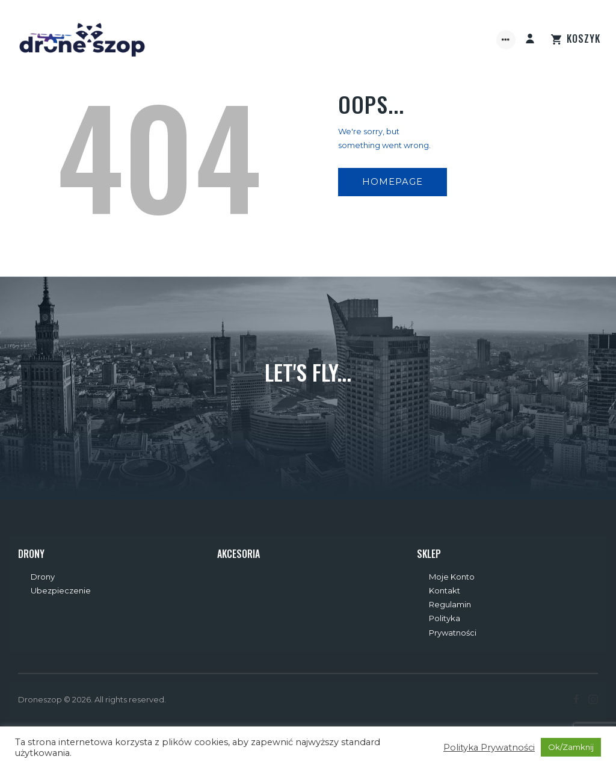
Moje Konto (452, 576)
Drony (43, 576)
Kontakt (444, 590)
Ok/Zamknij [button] (571, 747)
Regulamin (450, 604)
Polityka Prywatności (489, 747)
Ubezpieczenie (61, 590)
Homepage (392, 181)
